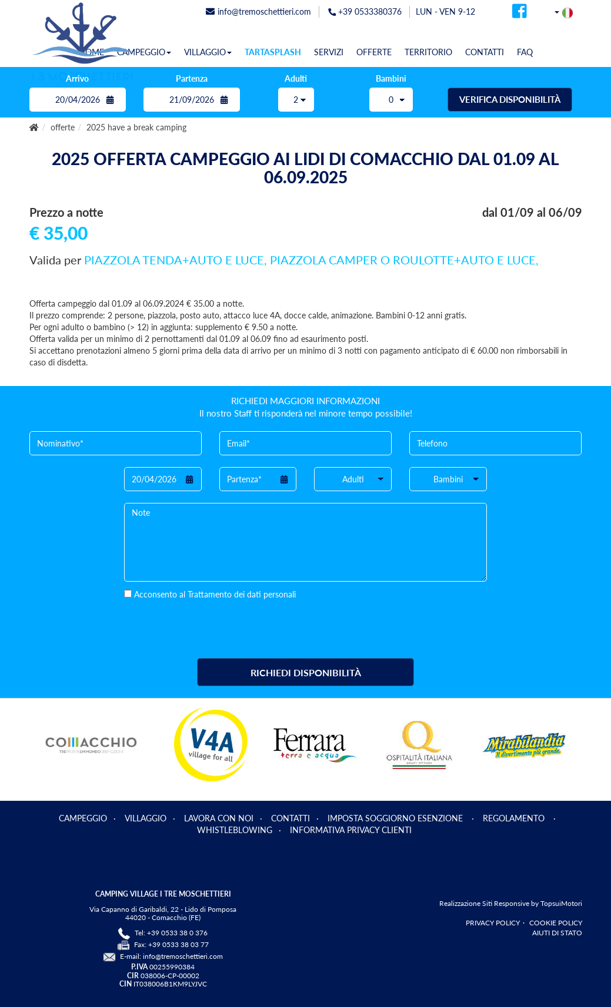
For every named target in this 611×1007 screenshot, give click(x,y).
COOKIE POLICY (555, 922)
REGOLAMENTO (515, 818)
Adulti (296, 78)
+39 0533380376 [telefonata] (365, 11)
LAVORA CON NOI (218, 818)
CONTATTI (484, 52)
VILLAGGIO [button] (208, 52)
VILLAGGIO (145, 818)
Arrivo (77, 78)
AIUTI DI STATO (557, 932)
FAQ (525, 52)
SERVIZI (328, 52)
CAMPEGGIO (83, 818)
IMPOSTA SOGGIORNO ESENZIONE (396, 818)
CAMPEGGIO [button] (144, 52)
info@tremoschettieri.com (183, 956)
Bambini (391, 78)
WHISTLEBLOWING (234, 830)
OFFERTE (374, 52)
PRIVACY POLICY (493, 922)
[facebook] (519, 14)
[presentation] (213, 623)
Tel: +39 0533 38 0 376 (171, 932)
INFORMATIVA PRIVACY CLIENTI (351, 830)
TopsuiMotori (561, 903)
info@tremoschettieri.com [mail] (258, 11)
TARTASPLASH (273, 52)
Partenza (192, 78)
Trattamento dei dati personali (242, 594)
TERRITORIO (428, 52)
